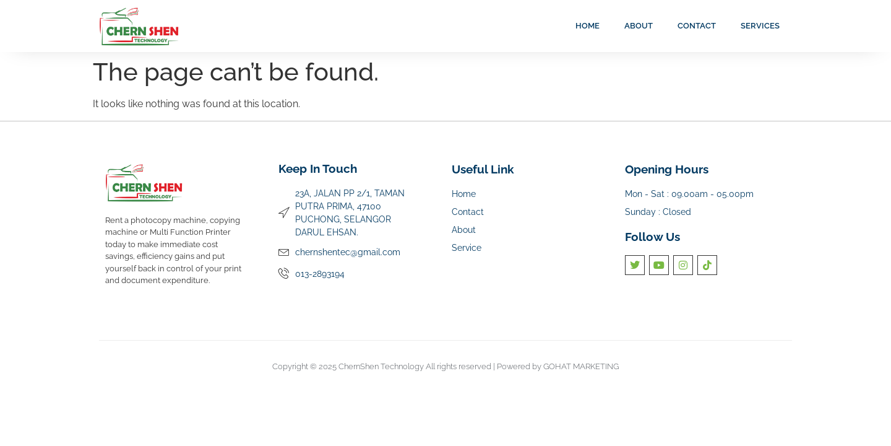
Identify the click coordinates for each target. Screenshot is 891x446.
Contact (697, 25)
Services (760, 25)
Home (587, 25)
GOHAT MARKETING (581, 366)
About (638, 25)
